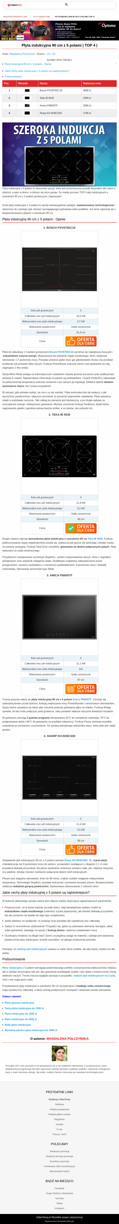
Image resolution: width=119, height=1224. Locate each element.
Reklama (59, 1104)
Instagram (59, 1208)
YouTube (59, 1198)
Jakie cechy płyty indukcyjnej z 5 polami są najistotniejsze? (37, 71)
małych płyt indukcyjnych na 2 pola (94, 975)
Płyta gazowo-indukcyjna (19, 1002)
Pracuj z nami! (59, 1134)
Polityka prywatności (59, 1109)
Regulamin (59, 1119)
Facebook (59, 1188)
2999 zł (87, 105)
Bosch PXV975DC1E (51, 90)
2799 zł (87, 113)
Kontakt (59, 1124)
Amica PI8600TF (49, 105)
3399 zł (87, 98)
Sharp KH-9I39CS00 (51, 113)
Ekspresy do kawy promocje (59, 1156)
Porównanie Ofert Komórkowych (59, 1166)
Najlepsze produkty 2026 (15, 17)
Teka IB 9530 (47, 98)
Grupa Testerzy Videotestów (59, 1193)
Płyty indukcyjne (41, 17)
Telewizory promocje (59, 1151)
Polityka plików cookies (59, 1114)
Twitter (59, 1203)
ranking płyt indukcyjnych (32, 949)
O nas (59, 1129)
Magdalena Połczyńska (22, 54)
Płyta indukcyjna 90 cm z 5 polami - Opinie (28, 64)
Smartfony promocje (59, 1161)
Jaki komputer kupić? (59, 1171)
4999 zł (87, 90)
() (48, 54)
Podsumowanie (13, 76)
